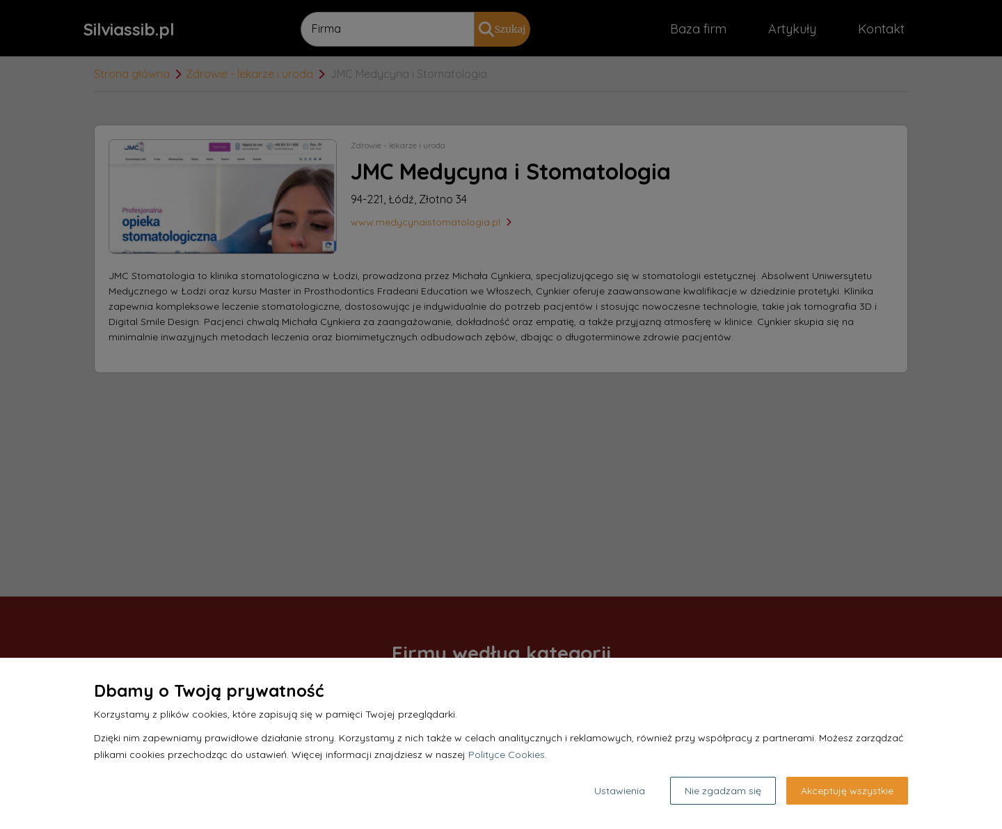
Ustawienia (619, 790)
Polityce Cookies (506, 754)
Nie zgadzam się (723, 790)
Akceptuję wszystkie (847, 790)
